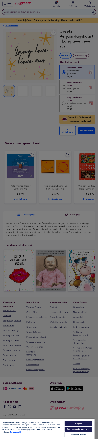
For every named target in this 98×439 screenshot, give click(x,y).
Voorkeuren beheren (78, 435)
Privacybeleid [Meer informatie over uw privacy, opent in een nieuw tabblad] (15, 432)
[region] (47, 429)
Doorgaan (78, 424)
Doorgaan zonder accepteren (78, 429)
